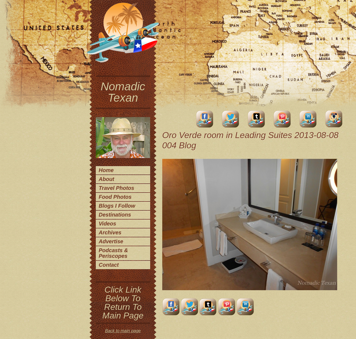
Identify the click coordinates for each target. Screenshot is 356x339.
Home (106, 170)
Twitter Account (230, 119)
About (106, 179)
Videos (107, 224)
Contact (109, 265)
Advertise (111, 241)
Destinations (115, 215)
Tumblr (256, 119)
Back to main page (123, 330)
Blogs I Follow (117, 206)
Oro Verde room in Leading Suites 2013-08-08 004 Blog (250, 140)
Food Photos (115, 197)
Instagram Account (334, 119)
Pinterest (282, 119)
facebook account (204, 119)
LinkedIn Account (308, 119)
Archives (110, 232)
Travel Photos (116, 188)
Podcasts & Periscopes (113, 253)
